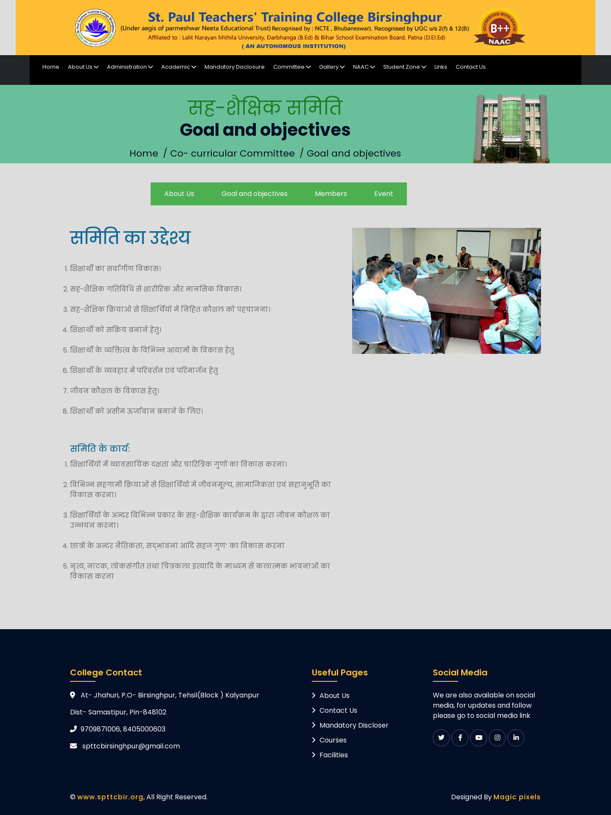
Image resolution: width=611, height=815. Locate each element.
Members (331, 194)
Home (50, 67)
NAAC (364, 67)
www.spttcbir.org (110, 797)
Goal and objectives (354, 153)
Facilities (334, 755)
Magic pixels (517, 797)
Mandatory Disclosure (235, 67)
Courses (333, 740)
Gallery (332, 67)
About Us (83, 67)
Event (383, 194)
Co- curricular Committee (232, 153)
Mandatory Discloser (354, 725)
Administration (130, 67)
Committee (292, 67)
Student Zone (404, 67)
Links (440, 67)
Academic (178, 67)
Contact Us (471, 67)
